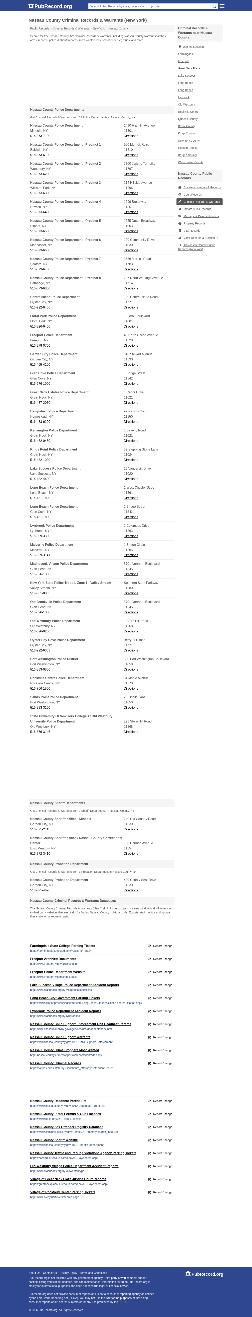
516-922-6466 (40, 307)
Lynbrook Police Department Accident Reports (65, 1011)
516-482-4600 (40, 479)
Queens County (188, 119)
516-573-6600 (40, 250)
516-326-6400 (40, 326)
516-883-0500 (40, 669)
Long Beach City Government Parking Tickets (65, 998)
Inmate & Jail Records (194, 209)
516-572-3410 (40, 853)
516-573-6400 (40, 212)
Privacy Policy (68, 1272)
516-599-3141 (40, 555)
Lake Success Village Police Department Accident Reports (74, 985)
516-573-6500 (40, 231)
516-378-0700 (40, 345)
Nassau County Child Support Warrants (60, 1037)
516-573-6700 (40, 269)
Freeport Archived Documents (53, 959)
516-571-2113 (40, 829)
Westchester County (190, 162)
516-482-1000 (40, 460)
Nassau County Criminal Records (55, 1063)
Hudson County (188, 147)
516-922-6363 (40, 650)
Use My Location (191, 46)
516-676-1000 (40, 383)
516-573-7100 (40, 136)
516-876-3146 (40, 732)
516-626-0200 (40, 631)
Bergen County (187, 155)
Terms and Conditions (93, 1272)
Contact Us (50, 1272)
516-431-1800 (40, 498)
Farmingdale (186, 54)
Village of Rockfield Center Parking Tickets (62, 1192)
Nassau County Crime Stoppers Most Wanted (64, 1050)
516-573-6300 (40, 193)
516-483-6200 (40, 421)
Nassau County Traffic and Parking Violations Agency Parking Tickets (83, 1153)
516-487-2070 (40, 402)
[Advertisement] (101, 74)
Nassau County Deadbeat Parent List (58, 1101)
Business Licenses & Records (199, 187)
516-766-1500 (40, 688)
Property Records (192, 223)
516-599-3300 (40, 536)
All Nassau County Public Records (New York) (196, 247)
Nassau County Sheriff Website (54, 1140)
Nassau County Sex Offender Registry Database (66, 1127)
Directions (131, 136)
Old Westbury (186, 104)
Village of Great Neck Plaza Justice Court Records (68, 1179)
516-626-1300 (40, 574)
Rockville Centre (188, 111)
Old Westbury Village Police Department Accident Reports (74, 1166)
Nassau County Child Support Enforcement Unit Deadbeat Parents (80, 1024)
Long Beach (185, 82)
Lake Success (187, 75)
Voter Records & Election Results (200, 237)
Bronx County (186, 126)
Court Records (190, 194)
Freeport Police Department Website (57, 972)
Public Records (39, 28)
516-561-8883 (40, 593)
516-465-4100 (40, 364)
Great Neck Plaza (189, 68)
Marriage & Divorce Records (198, 216)
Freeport (183, 61)
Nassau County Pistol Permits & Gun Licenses (65, 1114)
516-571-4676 (40, 890)
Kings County (186, 133)
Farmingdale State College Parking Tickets (62, 946)
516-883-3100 (40, 707)
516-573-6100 (40, 155)
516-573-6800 (40, 288)
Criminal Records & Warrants (199, 201)
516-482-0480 (40, 440)
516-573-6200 (40, 174)
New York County (189, 140)
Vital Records (189, 230)
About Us (34, 1272)
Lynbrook (184, 97)
